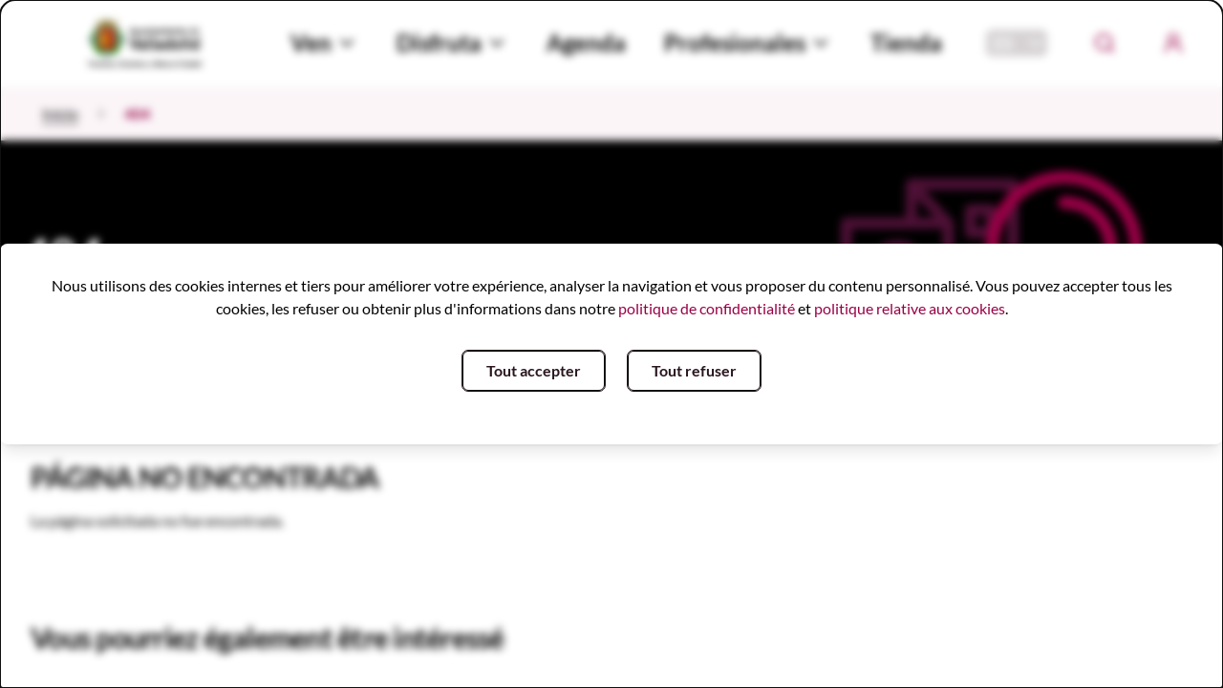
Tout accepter (533, 370)
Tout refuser (694, 370)
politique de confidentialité (706, 308)
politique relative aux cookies (909, 308)
